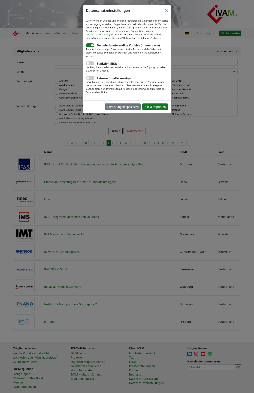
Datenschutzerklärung (98, 34)
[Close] (167, 10)
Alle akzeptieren (155, 107)
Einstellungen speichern (123, 107)
